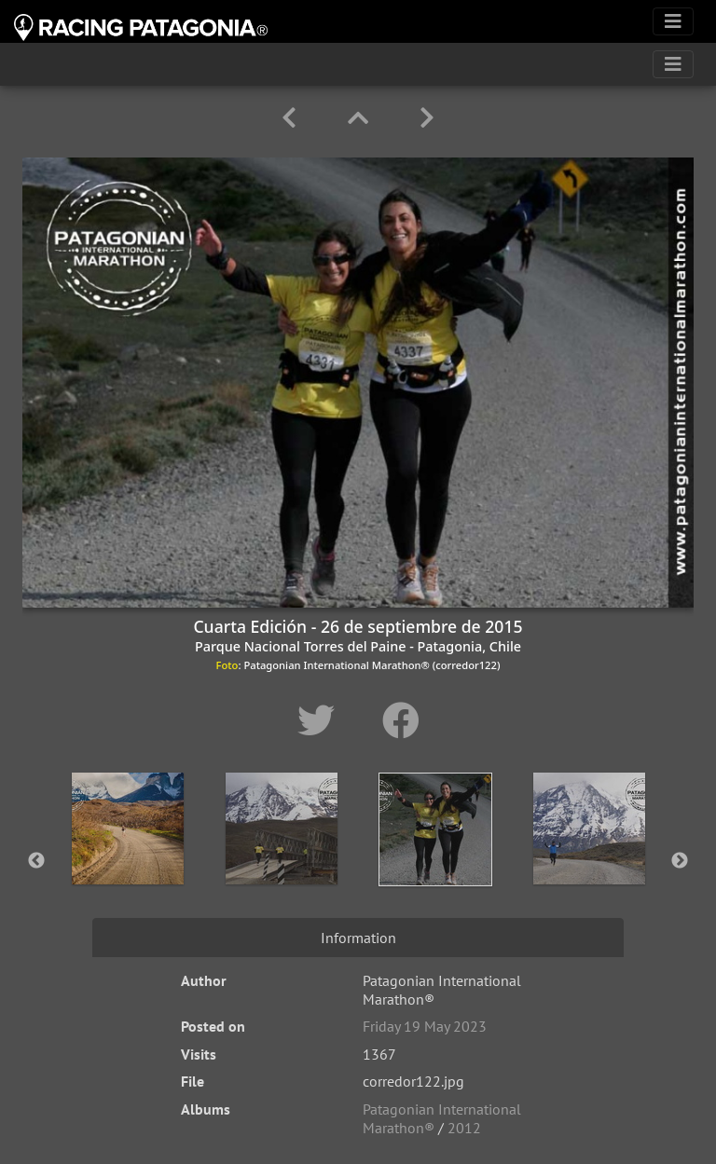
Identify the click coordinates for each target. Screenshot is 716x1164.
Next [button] (679, 861)
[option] (127, 857)
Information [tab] (358, 937)
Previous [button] (36, 861)
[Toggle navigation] (673, 21)
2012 (464, 1127)
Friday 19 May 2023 (425, 1026)
